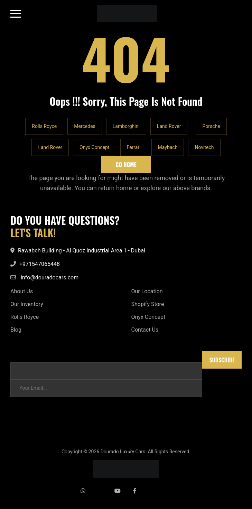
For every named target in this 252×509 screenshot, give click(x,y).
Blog (15, 329)
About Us (21, 291)
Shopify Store (147, 304)
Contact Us (145, 329)
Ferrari (134, 147)
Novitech (204, 147)
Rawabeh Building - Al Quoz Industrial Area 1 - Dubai (81, 250)
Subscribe (222, 360)
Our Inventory (26, 304)
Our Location (147, 291)
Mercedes (84, 126)
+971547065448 (39, 264)
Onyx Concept (94, 147)
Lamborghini (126, 126)
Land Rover (169, 126)
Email (16, 355)
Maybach (168, 147)
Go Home (125, 164)
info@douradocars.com (49, 277)
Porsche (211, 126)
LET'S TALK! (33, 232)
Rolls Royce (44, 126)
